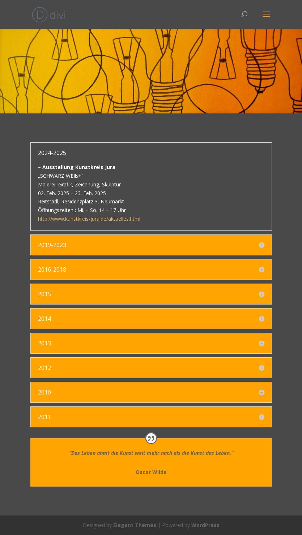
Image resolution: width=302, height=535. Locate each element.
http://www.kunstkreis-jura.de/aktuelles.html (89, 218)
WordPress (205, 525)
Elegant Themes (134, 525)
